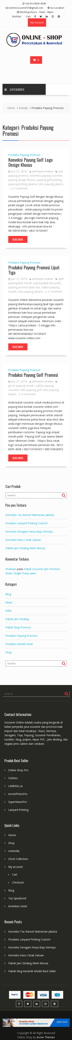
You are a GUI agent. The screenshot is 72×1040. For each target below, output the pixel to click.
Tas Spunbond (17, 898)
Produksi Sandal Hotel (19, 644)
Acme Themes (46, 1037)
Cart (28, 16)
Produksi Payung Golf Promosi (33, 374)
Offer (8, 611)
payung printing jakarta (22, 184)
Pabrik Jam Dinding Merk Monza (25, 548)
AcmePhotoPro (17, 794)
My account (15, 867)
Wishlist (16, 16)
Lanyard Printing (18, 810)
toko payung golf (30, 390)
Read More (17, 239)
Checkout (18, 882)
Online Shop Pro (18, 770)
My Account (37, 22)
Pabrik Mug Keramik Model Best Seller (32, 971)
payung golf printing (49, 180)
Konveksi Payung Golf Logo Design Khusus (30, 162)
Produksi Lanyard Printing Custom (26, 523)
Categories (14, 89)
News (8, 602)
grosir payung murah (21, 385)
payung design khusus (22, 180)
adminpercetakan (41, 171)
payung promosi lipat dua (24, 287)
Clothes (13, 778)
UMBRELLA (15, 786)
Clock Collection (18, 859)
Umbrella (13, 851)
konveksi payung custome (46, 175)
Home (12, 835)
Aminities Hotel (17, 906)
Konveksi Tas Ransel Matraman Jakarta (29, 515)
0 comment (20, 188)
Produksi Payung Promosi (24, 155)
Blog (8, 594)
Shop (8, 652)
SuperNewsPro (17, 802)
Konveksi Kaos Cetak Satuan (23, 540)
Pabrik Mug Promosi (18, 627)
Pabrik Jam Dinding (17, 619)
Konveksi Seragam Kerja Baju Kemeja (29, 531)
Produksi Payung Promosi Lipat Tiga (34, 270)
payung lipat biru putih (47, 283)
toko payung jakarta (50, 184)
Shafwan (10, 569)
